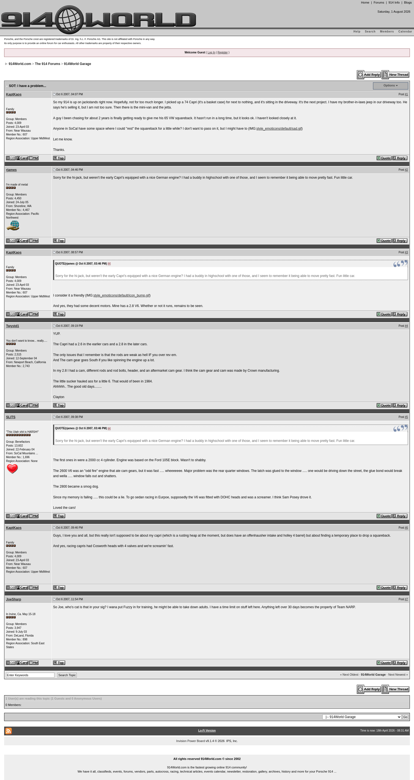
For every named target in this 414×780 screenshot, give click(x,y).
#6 (406, 527)
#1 (406, 94)
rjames (11, 170)
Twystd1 (12, 326)
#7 (406, 599)
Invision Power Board (190, 741)
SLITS (10, 417)
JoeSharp (13, 599)
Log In (211, 52)
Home (365, 2)
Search (370, 31)
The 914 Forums (47, 64)
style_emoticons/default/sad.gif (278, 129)
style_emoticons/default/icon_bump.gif (121, 295)
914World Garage (77, 64)
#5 (406, 416)
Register (223, 52)
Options (389, 85)
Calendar (405, 31)
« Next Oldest (349, 674)
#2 (406, 169)
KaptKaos (13, 94)
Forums (379, 2)
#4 (406, 325)
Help (357, 31)
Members (387, 31)
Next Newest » (398, 674)
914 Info (394, 2)
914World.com (20, 64)
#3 (406, 252)
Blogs (408, 2)
